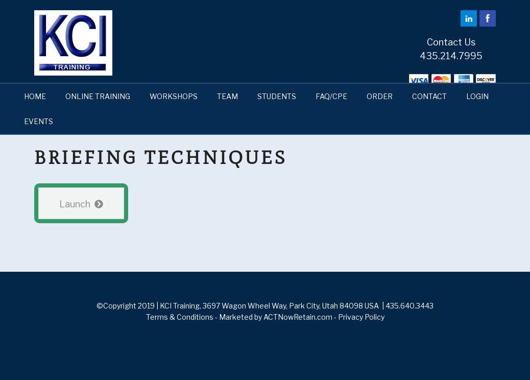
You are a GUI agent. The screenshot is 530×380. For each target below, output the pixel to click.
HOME (35, 96)
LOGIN (477, 96)
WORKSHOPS (174, 96)
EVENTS (38, 121)
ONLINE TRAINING (97, 96)
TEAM (227, 96)
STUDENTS (276, 96)
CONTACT (429, 96)
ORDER (380, 96)
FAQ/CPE (331, 96)
